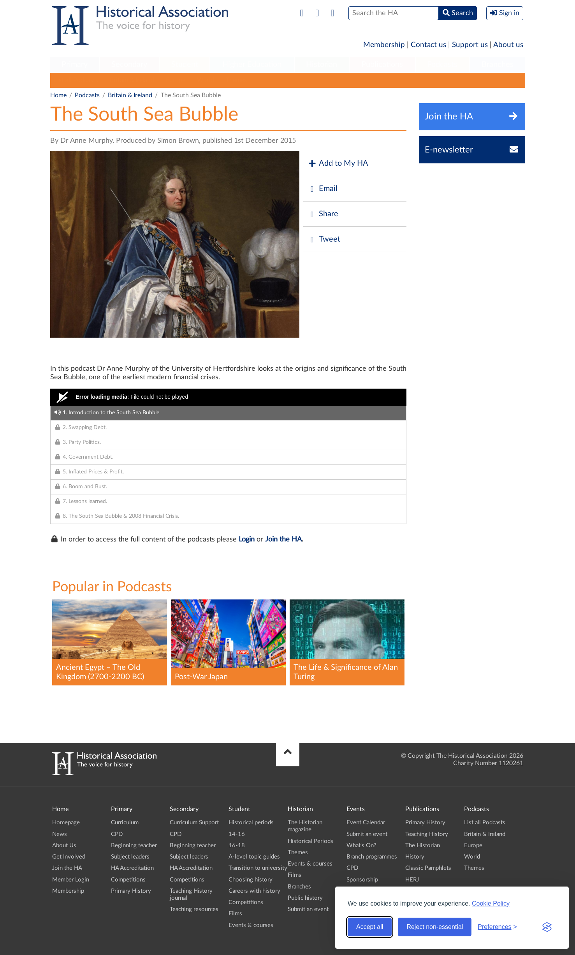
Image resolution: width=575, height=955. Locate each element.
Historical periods (251, 822)
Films (235, 913)
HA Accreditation (132, 868)
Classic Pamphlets (428, 868)
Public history (305, 898)
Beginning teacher (134, 845)
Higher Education (251, 64)
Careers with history (254, 891)
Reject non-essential (434, 926)
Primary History (131, 891)
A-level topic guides (254, 857)
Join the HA (283, 539)
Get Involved (68, 857)
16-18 (237, 845)
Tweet (323, 239)
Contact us (428, 45)
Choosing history (251, 880)
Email (322, 189)
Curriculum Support (194, 822)
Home (58, 95)
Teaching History (426, 834)
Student (184, 64)
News (59, 834)
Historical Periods (310, 841)
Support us (470, 45)
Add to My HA (337, 163)
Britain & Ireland (132, 80)
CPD (117, 834)
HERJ (412, 880)
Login (247, 539)
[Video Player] (228, 397)
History (414, 857)
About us (508, 45)
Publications (382, 64)
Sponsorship (362, 880)
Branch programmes (371, 857)
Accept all (369, 926)
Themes (236, 80)
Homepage (66, 822)
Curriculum (125, 822)
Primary (75, 64)
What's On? (361, 845)
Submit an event (308, 909)
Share (322, 214)
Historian (321, 64)
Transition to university (258, 868)
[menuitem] (75, 65)
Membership (384, 45)
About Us (64, 845)
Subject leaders (130, 857)
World (205, 80)
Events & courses (251, 925)
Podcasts (442, 64)
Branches (497, 64)
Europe (175, 80)
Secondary (129, 64)
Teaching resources (194, 909)
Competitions (128, 880)
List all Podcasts (76, 80)
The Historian (422, 845)
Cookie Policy (491, 903)
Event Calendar (365, 822)
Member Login (70, 880)
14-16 (237, 834)
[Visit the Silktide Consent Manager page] (547, 927)
